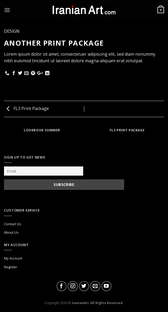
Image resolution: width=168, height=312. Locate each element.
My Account (13, 258)
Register (10, 267)
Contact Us (12, 224)
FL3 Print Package (28, 108)
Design (12, 31)
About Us (11, 232)
